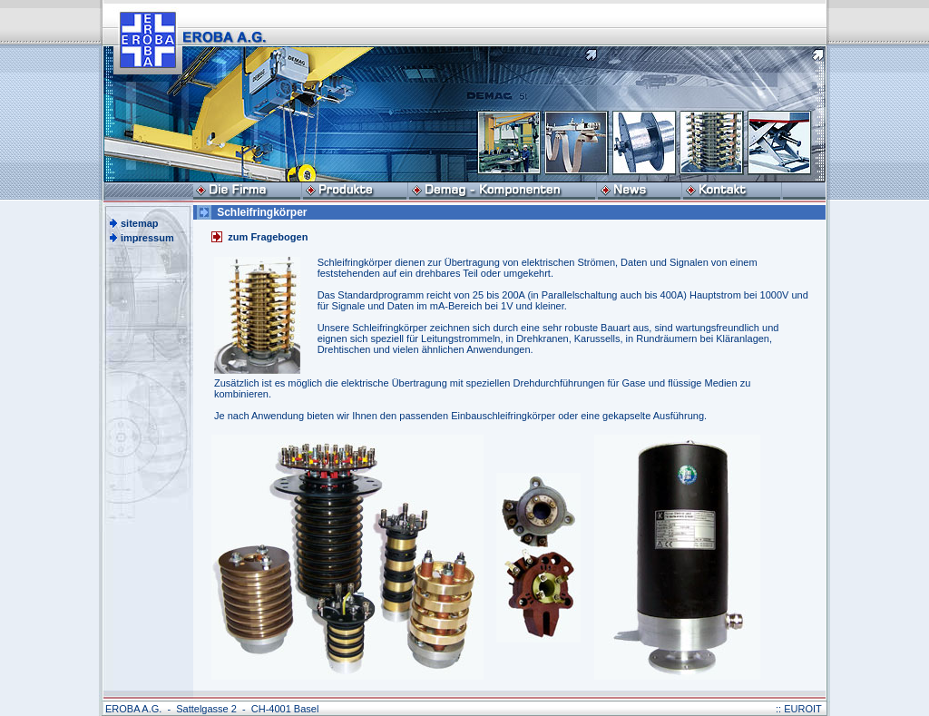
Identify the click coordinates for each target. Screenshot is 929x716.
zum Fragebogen (268, 236)
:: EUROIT (799, 708)
